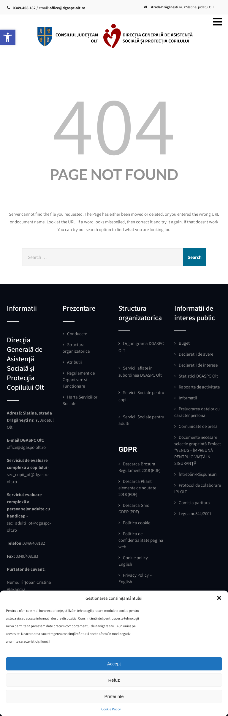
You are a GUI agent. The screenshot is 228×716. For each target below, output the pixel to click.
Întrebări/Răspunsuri (198, 474)
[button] (7, 37)
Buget (184, 343)
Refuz (114, 680)
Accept (114, 663)
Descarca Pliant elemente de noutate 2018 (137, 487)
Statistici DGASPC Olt (198, 376)
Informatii (188, 398)
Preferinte (114, 696)
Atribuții (74, 362)
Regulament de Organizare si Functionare (79, 379)
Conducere (77, 333)
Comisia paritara (194, 502)
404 (114, 124)
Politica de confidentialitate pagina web (140, 540)
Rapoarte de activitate (199, 387)
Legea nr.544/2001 (195, 513)
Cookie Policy (111, 709)
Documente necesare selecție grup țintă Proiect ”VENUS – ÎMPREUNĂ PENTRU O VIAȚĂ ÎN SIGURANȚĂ (197, 450)
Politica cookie (136, 522)
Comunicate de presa (198, 426)
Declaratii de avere (196, 354)
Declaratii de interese (198, 365)
